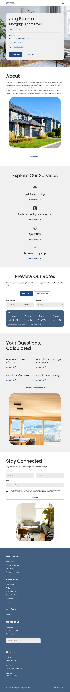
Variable (27, 305)
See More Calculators (35, 387)
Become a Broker (12, 630)
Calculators (10, 585)
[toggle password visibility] (38, 641)
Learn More (35, 157)
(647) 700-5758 (18, 43)
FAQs (8, 588)
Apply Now (15, 54)
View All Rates (42, 294)
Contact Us (10, 634)
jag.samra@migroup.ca (21, 38)
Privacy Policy (59, 687)
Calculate (11, 367)
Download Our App (13, 598)
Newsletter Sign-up (13, 595)
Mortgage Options (12, 565)
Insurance (9, 568)
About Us (9, 627)
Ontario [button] (40, 305)
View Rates (31, 54)
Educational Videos (13, 591)
